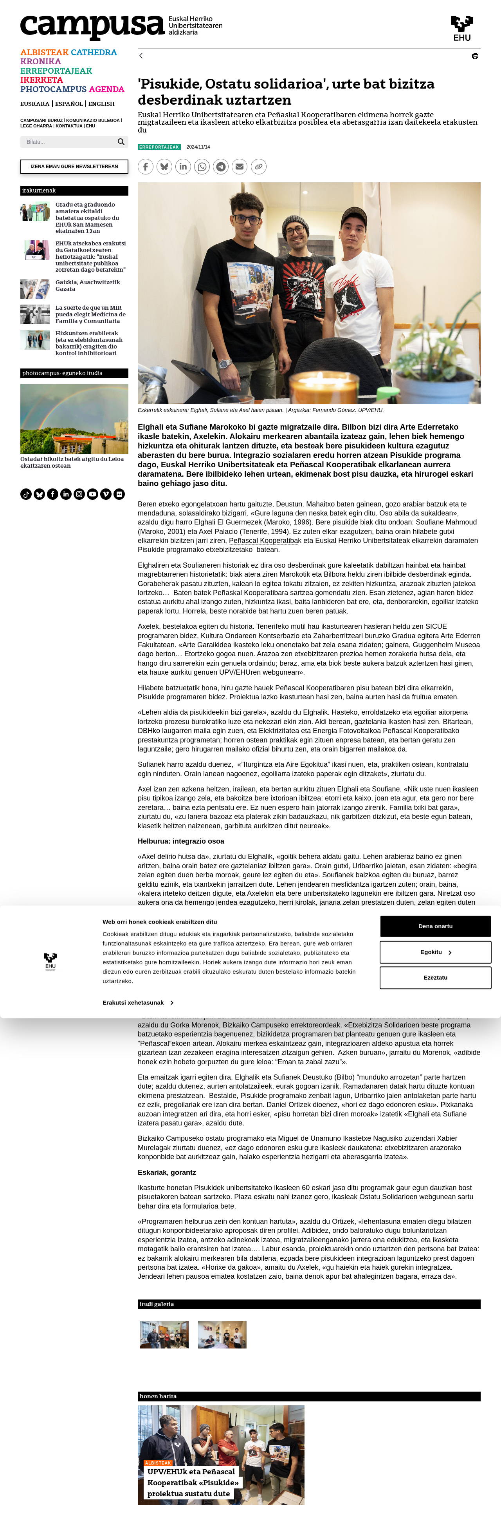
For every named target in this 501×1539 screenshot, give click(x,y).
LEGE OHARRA (36, 125)
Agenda (107, 89)
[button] (164, 1334)
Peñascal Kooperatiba (263, 540)
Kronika (40, 61)
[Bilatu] (67, 142)
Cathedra (94, 52)
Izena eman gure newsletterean (74, 166)
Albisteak (44, 52)
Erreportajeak (56, 71)
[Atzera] (141, 56)
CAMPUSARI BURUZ (41, 120)
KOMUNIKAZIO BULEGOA (93, 120)
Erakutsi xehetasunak (133, 1523)
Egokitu (435, 1472)
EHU (90, 125)
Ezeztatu (436, 1498)
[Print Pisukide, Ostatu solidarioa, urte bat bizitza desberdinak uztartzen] (475, 56)
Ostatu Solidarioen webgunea (405, 1197)
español (69, 103)
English (101, 103)
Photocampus (53, 89)
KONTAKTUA (69, 125)
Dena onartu (435, 1447)
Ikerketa (41, 80)
